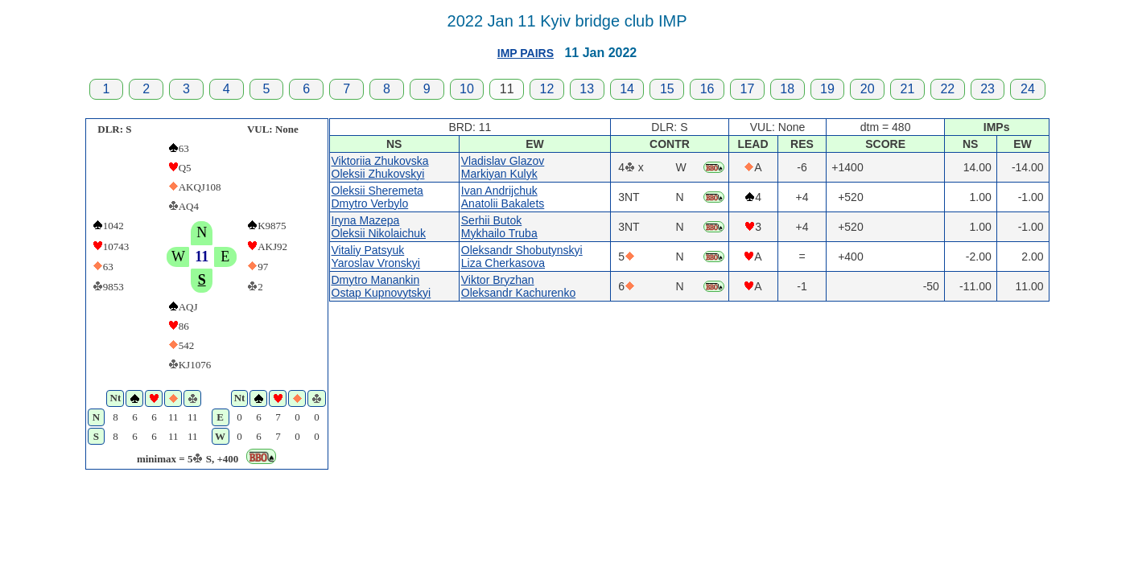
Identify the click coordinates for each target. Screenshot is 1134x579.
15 (667, 89)
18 (787, 89)
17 (747, 89)
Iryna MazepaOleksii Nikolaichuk (379, 227)
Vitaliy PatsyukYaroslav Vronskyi (376, 256)
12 (547, 89)
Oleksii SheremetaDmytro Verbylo (377, 197)
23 (987, 89)
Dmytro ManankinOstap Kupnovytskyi (381, 286)
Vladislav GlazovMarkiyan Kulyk (503, 167)
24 (1028, 89)
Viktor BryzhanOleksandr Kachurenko (518, 286)
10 (467, 89)
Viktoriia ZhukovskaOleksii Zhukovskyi (380, 167)
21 (908, 89)
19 (827, 89)
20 (867, 89)
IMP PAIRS (525, 53)
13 (586, 89)
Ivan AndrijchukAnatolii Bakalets (503, 197)
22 (947, 89)
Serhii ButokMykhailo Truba (499, 227)
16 (707, 89)
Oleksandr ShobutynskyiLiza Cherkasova (522, 256)
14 (627, 89)
